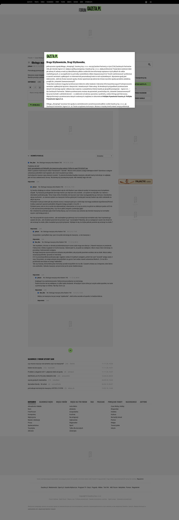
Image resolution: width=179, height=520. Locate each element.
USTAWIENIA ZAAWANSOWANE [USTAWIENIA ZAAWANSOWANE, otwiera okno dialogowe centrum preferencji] (61, 103)
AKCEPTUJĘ (125, 103)
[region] (89, 79)
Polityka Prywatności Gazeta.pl (114, 96)
